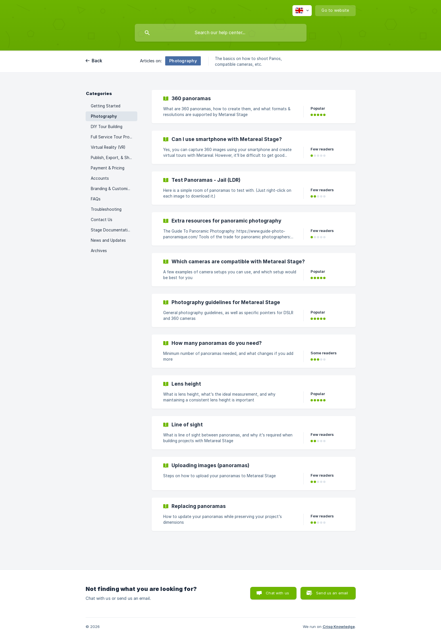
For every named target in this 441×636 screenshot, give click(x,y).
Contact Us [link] (101, 219)
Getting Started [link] (105, 106)
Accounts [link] (100, 178)
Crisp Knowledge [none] (339, 626)
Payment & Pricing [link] (107, 168)
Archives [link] (99, 250)
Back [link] (97, 60)
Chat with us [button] (277, 593)
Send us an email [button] (332, 593)
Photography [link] (104, 116)
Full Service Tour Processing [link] (114, 137)
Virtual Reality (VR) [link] (108, 147)
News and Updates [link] (108, 240)
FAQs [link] (96, 199)
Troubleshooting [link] (106, 209)
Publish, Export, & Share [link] (113, 157)
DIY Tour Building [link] (106, 126)
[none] (302, 10)
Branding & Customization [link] (114, 188)
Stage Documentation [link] (111, 230)
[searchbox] (221, 33)
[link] (254, 106)
